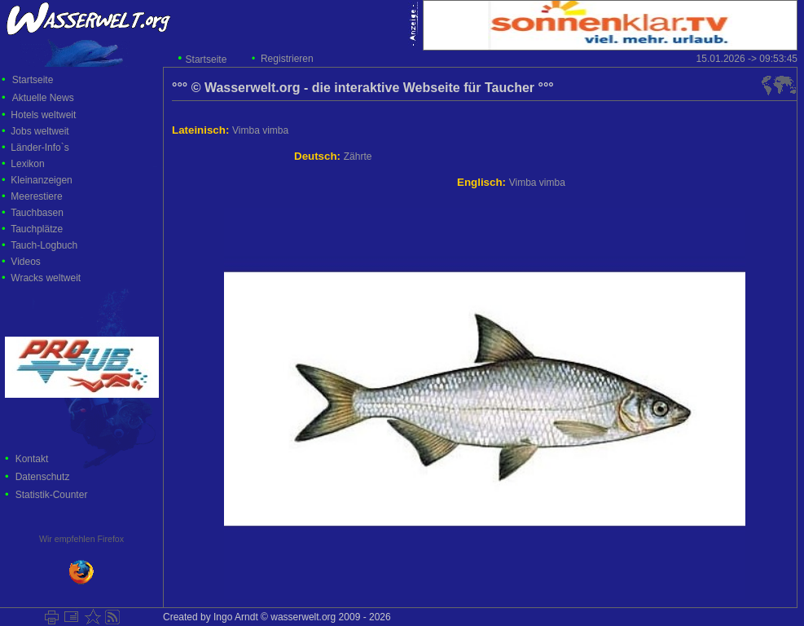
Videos (25, 261)
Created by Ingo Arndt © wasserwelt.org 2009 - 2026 (277, 617)
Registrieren (287, 58)
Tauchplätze (37, 229)
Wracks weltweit (46, 278)
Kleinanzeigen (41, 180)
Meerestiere (36, 196)
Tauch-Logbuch (44, 245)
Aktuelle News (43, 98)
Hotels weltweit (43, 115)
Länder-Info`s (39, 147)
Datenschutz (42, 477)
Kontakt (32, 459)
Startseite (206, 59)
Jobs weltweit (39, 131)
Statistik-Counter (51, 494)
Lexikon (27, 164)
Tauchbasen (37, 212)
